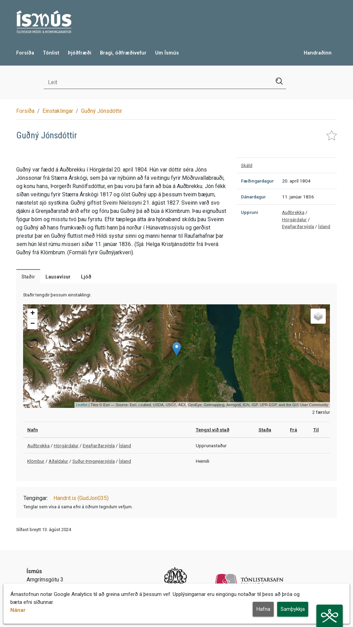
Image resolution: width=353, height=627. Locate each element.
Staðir (28, 277)
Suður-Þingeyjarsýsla (93, 461)
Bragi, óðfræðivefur (123, 53)
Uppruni (249, 212)
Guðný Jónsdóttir (101, 111)
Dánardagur (253, 196)
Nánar (18, 610)
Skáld (246, 165)
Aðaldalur (58, 461)
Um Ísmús (167, 53)
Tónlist (51, 53)
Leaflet (82, 405)
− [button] (32, 324)
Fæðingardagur (257, 181)
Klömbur (35, 461)
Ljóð (86, 277)
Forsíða (25, 53)
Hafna (263, 609)
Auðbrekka (293, 212)
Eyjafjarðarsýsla (298, 226)
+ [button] (32, 313)
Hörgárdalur (294, 219)
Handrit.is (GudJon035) (81, 498)
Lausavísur (58, 277)
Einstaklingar (57, 111)
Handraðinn (318, 53)
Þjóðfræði (79, 53)
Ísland (324, 226)
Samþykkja (293, 609)
